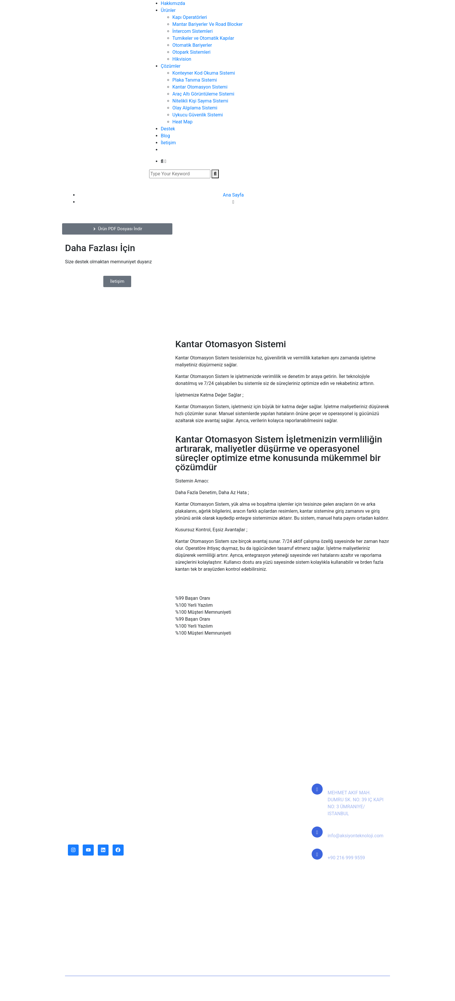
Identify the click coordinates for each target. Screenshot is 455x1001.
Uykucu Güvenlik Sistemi (197, 115)
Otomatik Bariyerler (192, 45)
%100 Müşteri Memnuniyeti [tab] (203, 612)
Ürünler (168, 10)
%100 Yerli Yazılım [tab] (194, 605)
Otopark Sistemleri (191, 52)
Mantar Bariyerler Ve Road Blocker (207, 24)
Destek (168, 129)
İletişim (168, 142)
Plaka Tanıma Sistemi (194, 80)
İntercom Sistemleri (192, 31)
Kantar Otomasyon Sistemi (200, 87)
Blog (165, 135)
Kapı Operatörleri (189, 17)
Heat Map (182, 122)
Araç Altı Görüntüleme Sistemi (203, 94)
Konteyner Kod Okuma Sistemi (203, 73)
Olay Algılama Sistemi (194, 108)
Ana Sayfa (233, 195)
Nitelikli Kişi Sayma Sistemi (200, 101)
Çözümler (170, 66)
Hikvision (181, 59)
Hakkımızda (173, 3)
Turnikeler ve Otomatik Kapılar (203, 38)
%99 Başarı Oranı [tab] (192, 598)
